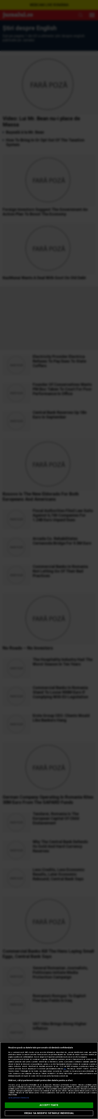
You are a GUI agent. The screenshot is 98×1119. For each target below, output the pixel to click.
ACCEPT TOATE (49, 1105)
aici (65, 1069)
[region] (49, 1080)
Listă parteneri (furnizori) (18, 1098)
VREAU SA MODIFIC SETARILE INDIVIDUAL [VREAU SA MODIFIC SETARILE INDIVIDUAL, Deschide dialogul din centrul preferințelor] (49, 1113)
